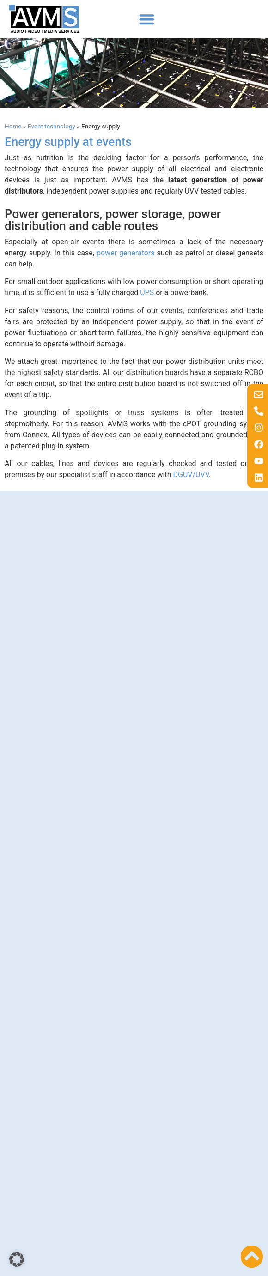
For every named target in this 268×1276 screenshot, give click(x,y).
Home (13, 126)
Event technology (51, 126)
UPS (147, 292)
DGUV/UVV (191, 474)
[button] (146, 19)
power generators (126, 252)
